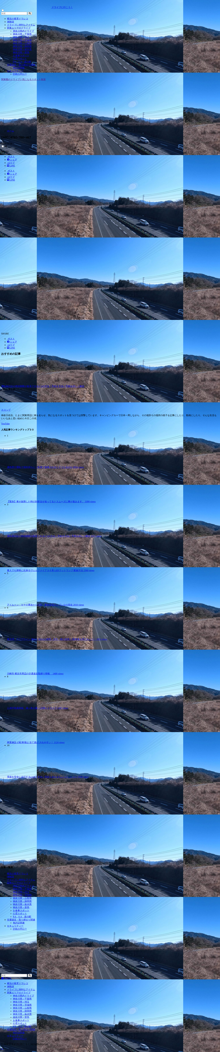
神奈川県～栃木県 (22, 49)
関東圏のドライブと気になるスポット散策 (23, 79)
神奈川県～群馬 (21, 52)
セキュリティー (15, 71)
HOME (6, 978)
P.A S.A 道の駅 (22, 61)
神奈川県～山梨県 (22, 43)
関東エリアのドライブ (18, 28)
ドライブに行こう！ (37, 7)
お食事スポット (21, 55)
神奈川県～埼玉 (21, 37)
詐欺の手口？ (20, 74)
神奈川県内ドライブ (23, 31)
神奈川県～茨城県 (22, 40)
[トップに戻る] (2, 1049)
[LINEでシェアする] (11, 165)
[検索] (30, 13)
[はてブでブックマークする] (11, 162)
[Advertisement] (110, 106)
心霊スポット (20, 58)
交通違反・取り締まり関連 (21, 65)
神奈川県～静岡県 (22, 46)
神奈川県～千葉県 (22, 34)
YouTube (5, 423)
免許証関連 (19, 68)
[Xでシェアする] (11, 156)
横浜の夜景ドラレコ (17, 18)
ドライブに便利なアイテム (21, 25)
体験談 (10, 21)
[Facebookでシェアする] (12, 159)
